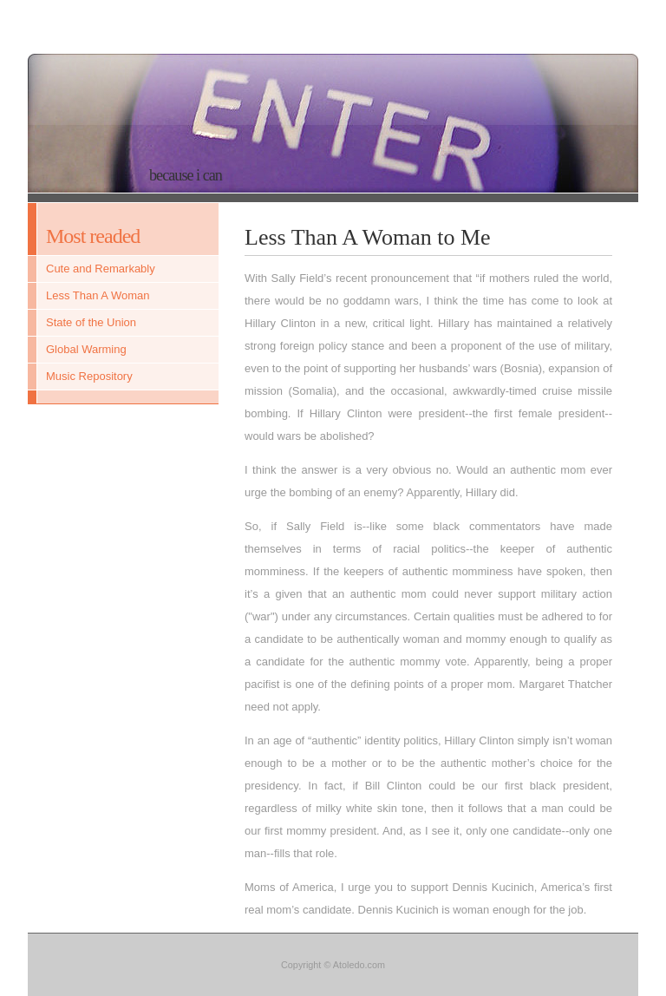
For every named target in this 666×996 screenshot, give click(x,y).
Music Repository (89, 376)
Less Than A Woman (97, 295)
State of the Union (91, 322)
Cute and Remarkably (100, 268)
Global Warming (86, 349)
